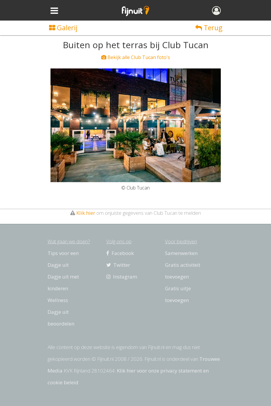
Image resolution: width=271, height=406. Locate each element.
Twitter (118, 264)
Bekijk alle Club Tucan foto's (135, 57)
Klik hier (85, 212)
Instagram (121, 276)
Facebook (120, 253)
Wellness (58, 300)
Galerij (63, 27)
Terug (208, 27)
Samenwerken (181, 253)
